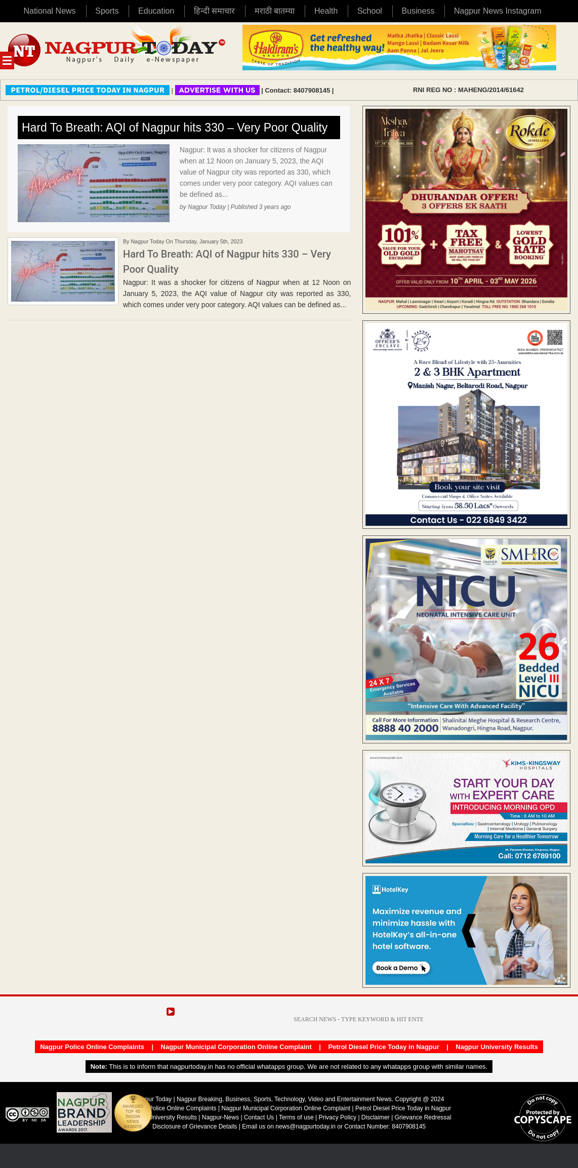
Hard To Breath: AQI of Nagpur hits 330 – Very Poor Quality (174, 127)
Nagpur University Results (497, 1047)
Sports (106, 11)
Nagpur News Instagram (498, 11)
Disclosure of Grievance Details (194, 1126)
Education (156, 11)
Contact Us (259, 1117)
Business (417, 11)
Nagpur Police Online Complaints (92, 1047)
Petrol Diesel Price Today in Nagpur (383, 1047)
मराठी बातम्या (275, 11)
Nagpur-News (220, 1117)
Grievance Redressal (423, 1117)
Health (326, 11)
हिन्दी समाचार (214, 11)
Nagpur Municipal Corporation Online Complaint (236, 1047)
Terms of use (296, 1117)
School (369, 11)
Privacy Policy (337, 1117)
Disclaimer (376, 1117)
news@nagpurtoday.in (305, 1126)
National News (49, 11)
